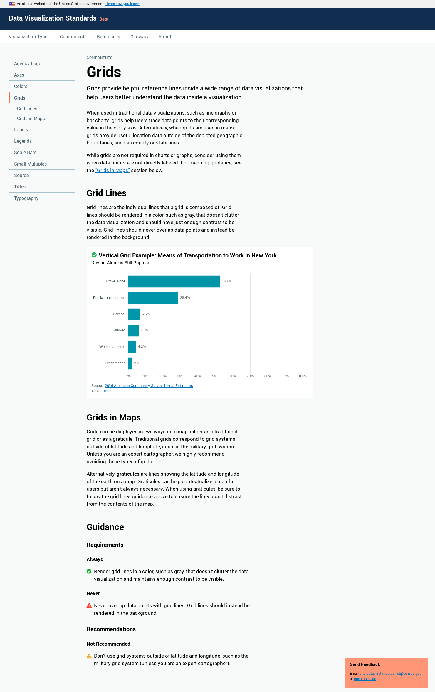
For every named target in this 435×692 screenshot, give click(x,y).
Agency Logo (27, 63)
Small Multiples (30, 164)
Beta (103, 19)
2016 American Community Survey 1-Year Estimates (149, 385)
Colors (20, 86)
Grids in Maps (31, 118)
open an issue (365, 678)
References (108, 36)
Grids (19, 98)
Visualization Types (29, 36)
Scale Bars (25, 152)
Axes (19, 75)
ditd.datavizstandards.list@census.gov (390, 673)
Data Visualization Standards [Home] (53, 18)
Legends (23, 141)
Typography (26, 198)
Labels (21, 129)
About (165, 36)
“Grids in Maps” (112, 170)
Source (21, 175)
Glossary (139, 36)
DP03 (106, 390)
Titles (20, 186)
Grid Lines (27, 108)
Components (73, 36)
